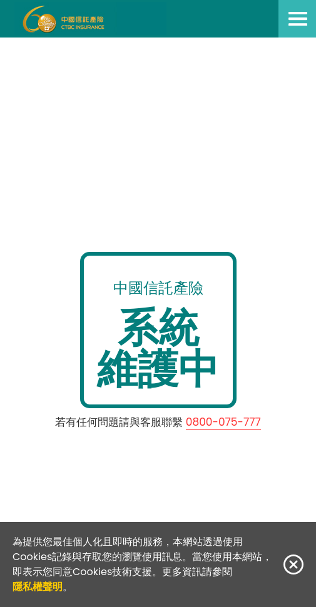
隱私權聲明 (38, 586)
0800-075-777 (223, 421)
